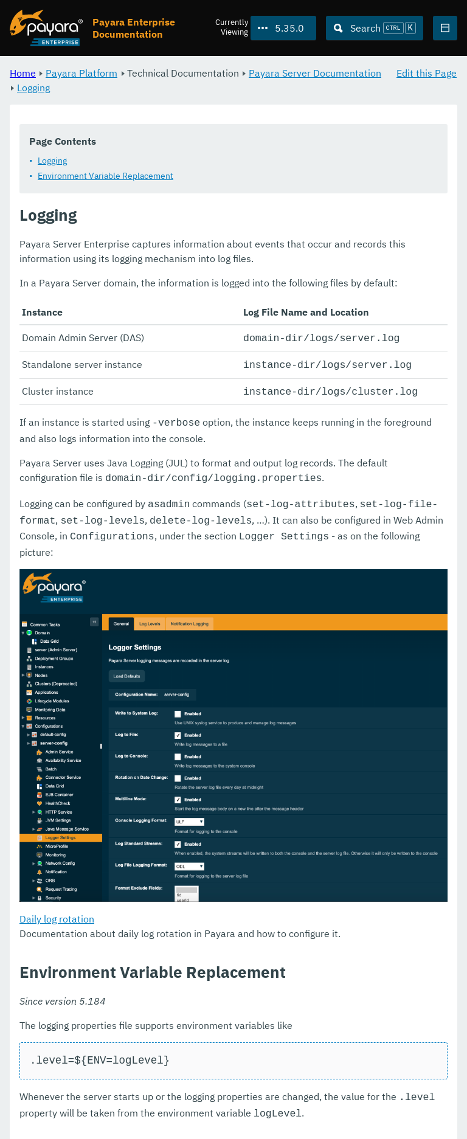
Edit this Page (426, 73)
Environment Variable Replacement (105, 175)
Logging (33, 87)
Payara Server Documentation (315, 73)
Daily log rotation (56, 910)
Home (23, 73)
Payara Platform (81, 73)
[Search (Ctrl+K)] (374, 28)
